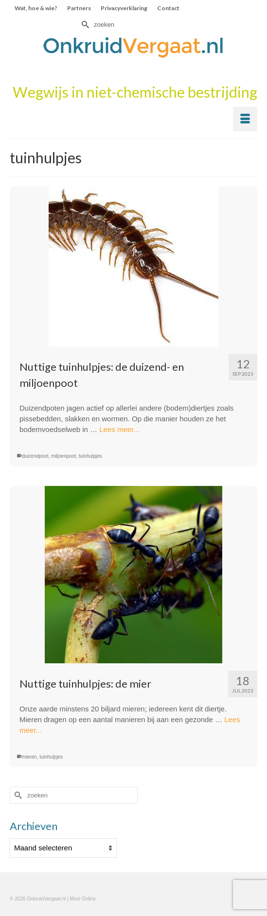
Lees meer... (119, 429)
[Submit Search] (84, 24)
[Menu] (245, 119)
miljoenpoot (63, 456)
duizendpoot (35, 456)
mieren (29, 757)
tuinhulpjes (90, 456)
